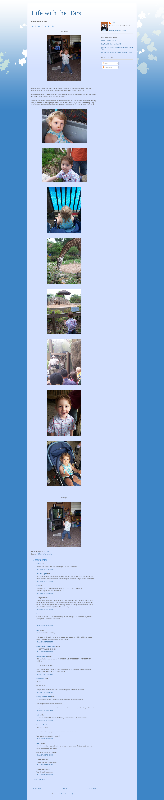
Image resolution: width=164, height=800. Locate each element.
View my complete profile (117, 30)
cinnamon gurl (41, 574)
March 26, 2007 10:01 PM (45, 642)
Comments (107, 67)
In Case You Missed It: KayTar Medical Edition (116, 52)
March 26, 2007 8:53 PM (44, 626)
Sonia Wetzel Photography (45, 646)
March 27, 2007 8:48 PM (44, 755)
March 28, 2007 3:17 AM (44, 765)
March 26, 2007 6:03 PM (44, 569)
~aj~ (37, 715)
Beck (38, 586)
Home (65, 788)
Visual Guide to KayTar (108, 41)
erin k (38, 743)
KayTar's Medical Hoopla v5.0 (111, 44)
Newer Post (37, 788)
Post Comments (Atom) (69, 794)
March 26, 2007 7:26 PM (44, 609)
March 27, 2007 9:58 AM (44, 692)
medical (49, 554)
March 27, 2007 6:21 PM (44, 739)
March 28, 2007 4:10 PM (44, 775)
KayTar (44, 554)
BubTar (39, 554)
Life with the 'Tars (56, 13)
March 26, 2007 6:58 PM (44, 593)
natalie (38, 564)
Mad (37, 630)
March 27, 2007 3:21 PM (44, 721)
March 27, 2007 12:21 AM (44, 652)
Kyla (113, 23)
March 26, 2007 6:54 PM (44, 581)
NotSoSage (40, 678)
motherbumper (41, 656)
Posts (105, 63)
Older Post (92, 788)
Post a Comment (39, 779)
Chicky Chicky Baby (43, 697)
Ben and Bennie (42, 725)
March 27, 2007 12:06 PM (45, 710)
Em (37, 614)
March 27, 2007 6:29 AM (44, 674)
